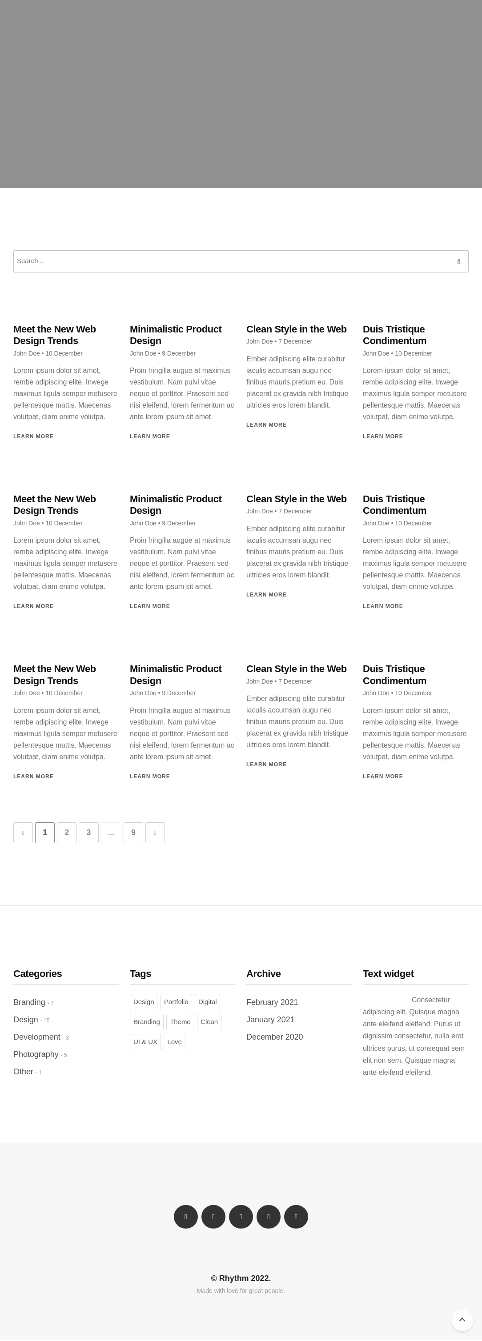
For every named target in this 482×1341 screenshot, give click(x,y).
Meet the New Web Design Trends (54, 335)
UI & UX (145, 1042)
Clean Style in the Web (296, 329)
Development (36, 1037)
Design (25, 1020)
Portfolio (176, 1002)
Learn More (33, 436)
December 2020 (274, 1037)
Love (174, 1042)
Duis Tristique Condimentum (394, 335)
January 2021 (270, 1020)
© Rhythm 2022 (240, 1278)
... (115, 833)
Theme (180, 1022)
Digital (207, 1002)
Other (23, 1072)
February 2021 (272, 1002)
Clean (209, 1022)
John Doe (26, 353)
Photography (36, 1054)
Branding (29, 1002)
